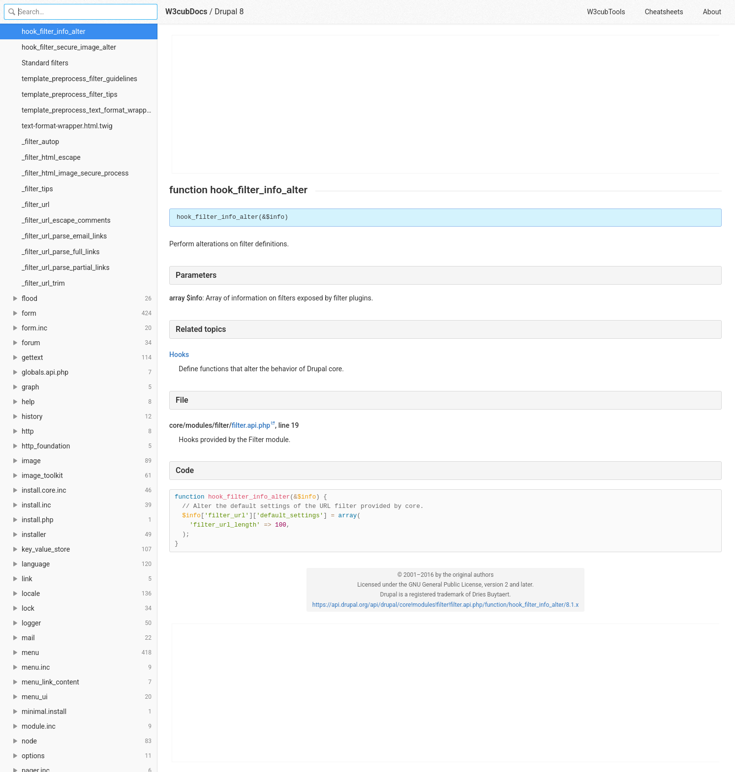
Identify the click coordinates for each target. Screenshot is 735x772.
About (712, 12)
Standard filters (45, 63)
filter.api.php (251, 425)
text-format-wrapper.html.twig (67, 126)
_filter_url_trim (43, 283)
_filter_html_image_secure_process (75, 173)
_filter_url (35, 204)
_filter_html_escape (51, 157)
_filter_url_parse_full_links (60, 252)
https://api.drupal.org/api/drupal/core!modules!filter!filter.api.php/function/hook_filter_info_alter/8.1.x (445, 604)
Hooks (179, 354)
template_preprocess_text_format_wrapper (87, 110)
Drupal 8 (229, 11)
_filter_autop (40, 142)
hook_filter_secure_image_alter (69, 47)
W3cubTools (606, 12)
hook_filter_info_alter (53, 31)
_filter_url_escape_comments (66, 220)
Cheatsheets (664, 12)
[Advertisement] (446, 104)
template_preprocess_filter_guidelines (79, 79)
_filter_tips (37, 189)
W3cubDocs (186, 11)
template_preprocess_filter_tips (70, 94)
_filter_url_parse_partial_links (66, 267)
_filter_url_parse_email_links (64, 236)
